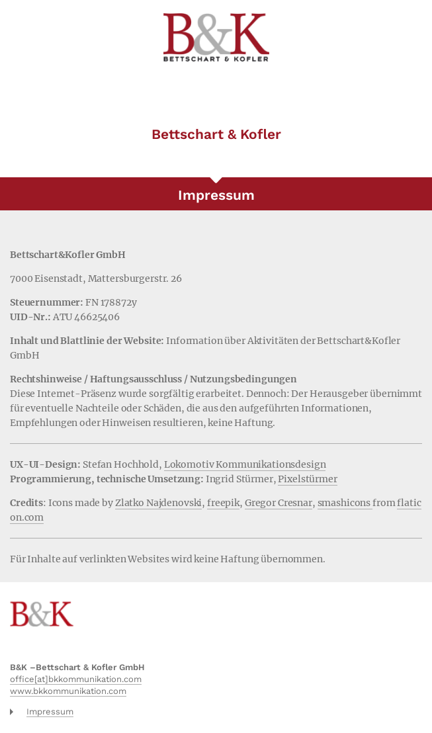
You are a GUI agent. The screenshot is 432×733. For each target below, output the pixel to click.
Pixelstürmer (307, 479)
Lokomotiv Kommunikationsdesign (245, 464)
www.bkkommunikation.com (68, 691)
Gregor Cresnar (278, 503)
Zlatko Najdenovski (158, 503)
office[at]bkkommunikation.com (76, 679)
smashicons (345, 503)
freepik (223, 503)
